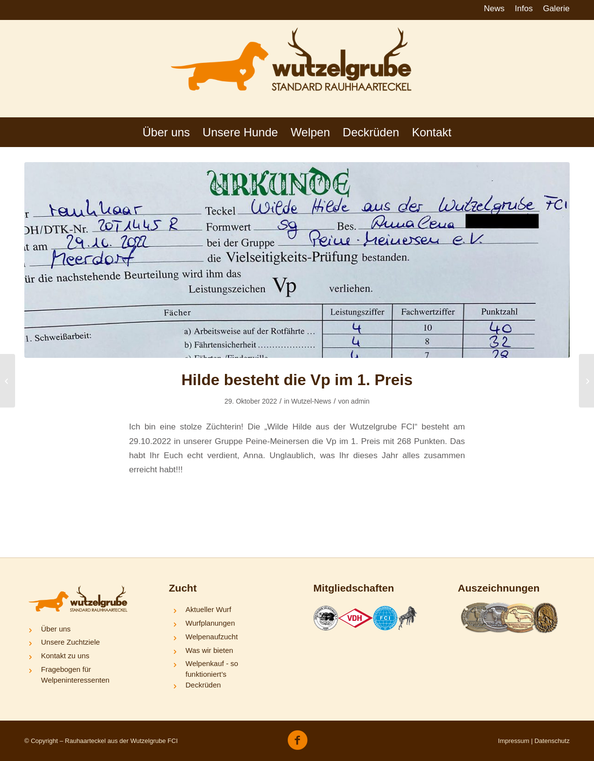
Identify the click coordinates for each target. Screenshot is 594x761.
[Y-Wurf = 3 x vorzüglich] (7, 381)
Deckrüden (203, 685)
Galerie (556, 8)
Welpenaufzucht (212, 636)
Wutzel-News (311, 401)
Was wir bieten (209, 650)
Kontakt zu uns (65, 655)
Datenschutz (552, 740)
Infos (524, 8)
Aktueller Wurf (208, 609)
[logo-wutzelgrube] (297, 68)
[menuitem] (494, 9)
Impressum (513, 740)
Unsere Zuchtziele (70, 642)
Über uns (56, 629)
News (494, 8)
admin (360, 401)
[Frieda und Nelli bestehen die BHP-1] (586, 381)
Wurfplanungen (210, 623)
